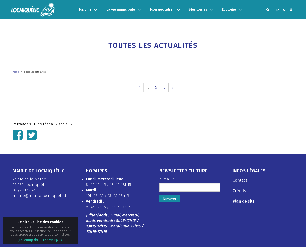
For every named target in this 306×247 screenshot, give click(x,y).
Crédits (239, 190)
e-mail (167, 179)
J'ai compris (28, 240)
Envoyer (169, 198)
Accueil (17, 71)
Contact (240, 180)
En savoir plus (52, 240)
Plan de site (244, 201)
